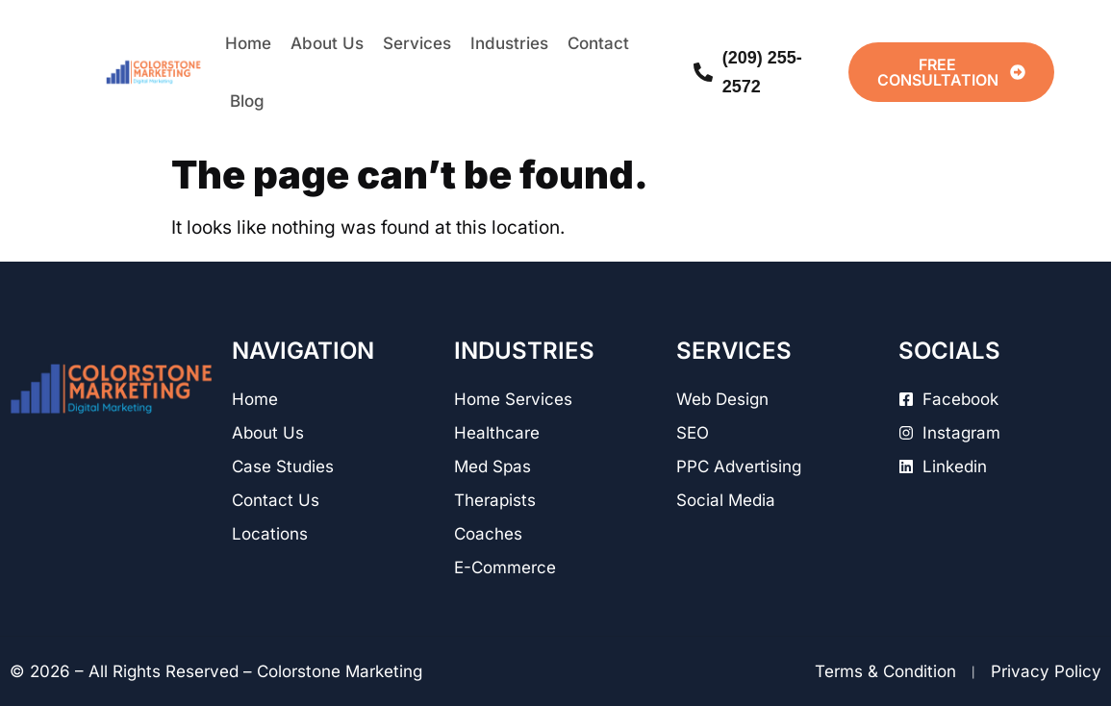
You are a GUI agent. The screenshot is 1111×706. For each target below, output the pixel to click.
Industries (509, 43)
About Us (327, 43)
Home (248, 43)
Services (417, 43)
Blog (247, 101)
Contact (598, 43)
